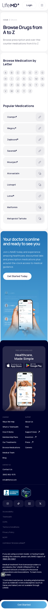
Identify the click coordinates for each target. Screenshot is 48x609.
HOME (5, 20)
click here (7, 574)
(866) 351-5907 (9, 559)
